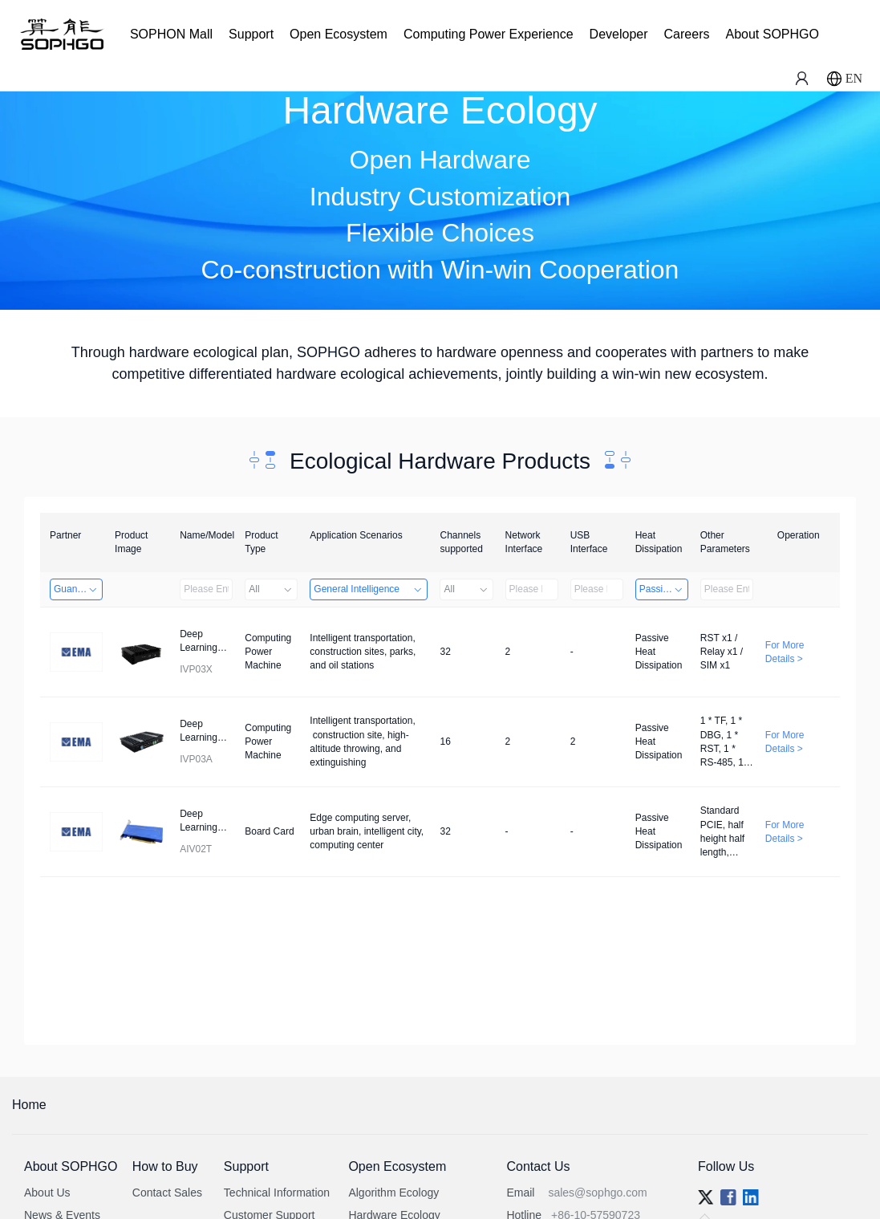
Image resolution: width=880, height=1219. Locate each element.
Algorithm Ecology (393, 1192)
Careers (687, 34)
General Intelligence (369, 589)
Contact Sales (167, 1192)
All (271, 589)
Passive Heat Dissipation (663, 589)
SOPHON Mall (171, 34)
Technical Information (277, 1192)
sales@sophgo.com (597, 1192)
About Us (47, 1192)
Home (29, 1104)
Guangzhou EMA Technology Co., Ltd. (78, 589)
